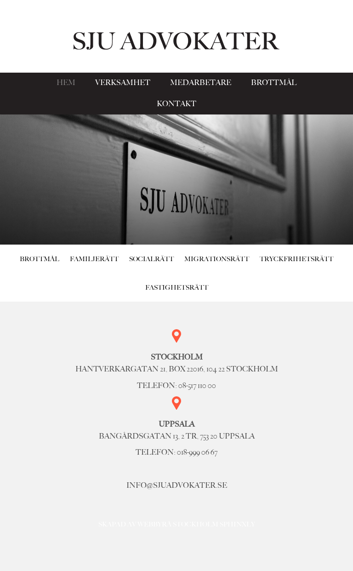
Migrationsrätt (216, 259)
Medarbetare (200, 82)
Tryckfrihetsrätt (296, 259)
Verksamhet (122, 82)
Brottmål (273, 82)
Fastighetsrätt (176, 287)
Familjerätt (94, 259)
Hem (66, 82)
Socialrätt (151, 259)
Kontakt (176, 103)
